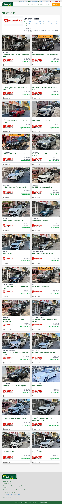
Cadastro (57, 1)
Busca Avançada (37, 4)
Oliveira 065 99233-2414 (36, 24)
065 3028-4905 (40, 22)
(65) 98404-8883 (43, 1)
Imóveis (49, 4)
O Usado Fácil (7, 481)
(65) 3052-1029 (24, 1)
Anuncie (55, 4)
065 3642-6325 (30, 22)
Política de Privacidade (42, 502)
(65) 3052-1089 (34, 1)
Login (51, 1)
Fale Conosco (7, 483)
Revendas (44, 4)
